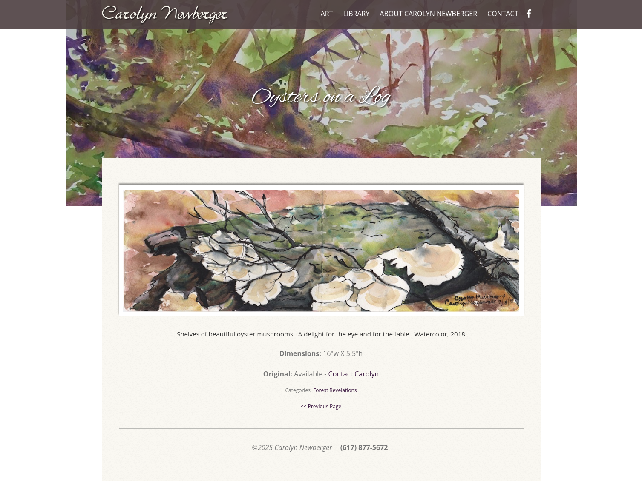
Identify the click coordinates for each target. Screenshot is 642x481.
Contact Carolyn (353, 374)
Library (356, 13)
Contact (502, 13)
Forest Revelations (335, 390)
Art (327, 13)
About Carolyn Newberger (428, 13)
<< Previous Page (321, 406)
